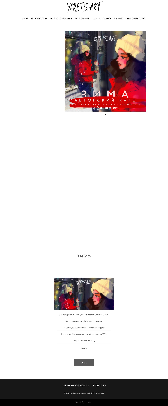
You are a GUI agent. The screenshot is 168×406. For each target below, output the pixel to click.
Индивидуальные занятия (61, 18)
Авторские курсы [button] (38, 18)
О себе (25, 18)
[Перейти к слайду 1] (105, 114)
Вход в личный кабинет (135, 18)
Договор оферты (99, 385)
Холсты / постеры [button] (102, 18)
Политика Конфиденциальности (75, 385)
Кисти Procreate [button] (82, 18)
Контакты (118, 18)
